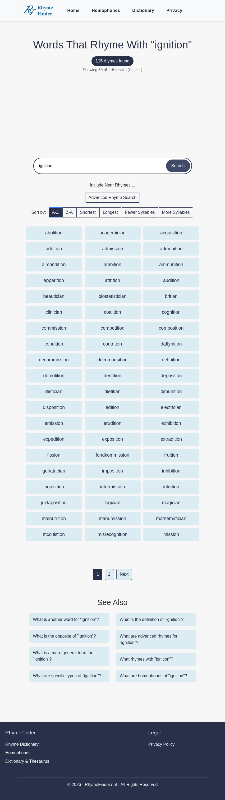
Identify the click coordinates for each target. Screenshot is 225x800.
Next (124, 574)
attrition (112, 280)
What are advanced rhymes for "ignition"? (149, 639)
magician (171, 502)
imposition (112, 471)
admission (112, 248)
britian (171, 296)
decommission (53, 359)
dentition (112, 375)
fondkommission (112, 455)
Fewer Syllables (140, 212)
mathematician (171, 518)
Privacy (174, 10)
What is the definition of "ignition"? (152, 619)
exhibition (171, 423)
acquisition (171, 232)
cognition (171, 312)
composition (171, 328)
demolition (53, 375)
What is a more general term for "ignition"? (63, 656)
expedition (53, 439)
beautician (53, 296)
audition (171, 280)
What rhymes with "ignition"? (146, 659)
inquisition (53, 486)
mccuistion (54, 534)
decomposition (112, 359)
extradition (171, 439)
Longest (110, 212)
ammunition (171, 264)
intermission (112, 486)
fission (54, 455)
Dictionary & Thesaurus (27, 761)
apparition (54, 280)
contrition (112, 344)
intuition (171, 486)
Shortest (88, 212)
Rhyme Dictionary (22, 744)
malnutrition (54, 518)
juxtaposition (54, 502)
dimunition (171, 391)
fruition (171, 455)
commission (54, 328)
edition (113, 407)
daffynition (171, 344)
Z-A (69, 212)
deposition (171, 375)
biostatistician (113, 296)
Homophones (106, 10)
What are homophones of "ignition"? (153, 676)
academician (112, 232)
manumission (112, 518)
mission (171, 534)
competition (113, 328)
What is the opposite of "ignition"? (64, 636)
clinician (53, 312)
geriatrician (53, 471)
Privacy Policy (161, 744)
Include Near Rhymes (110, 185)
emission (54, 423)
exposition (112, 439)
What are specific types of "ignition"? (67, 676)
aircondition (54, 264)
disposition (54, 407)
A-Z (55, 212)
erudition (113, 423)
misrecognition (112, 534)
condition (53, 344)
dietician (53, 391)
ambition (112, 264)
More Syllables (176, 212)
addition (54, 248)
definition (171, 359)
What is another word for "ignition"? (66, 619)
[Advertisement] (113, 113)
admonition (171, 248)
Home (73, 10)
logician (113, 502)
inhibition (171, 471)
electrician (171, 407)
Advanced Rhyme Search (112, 197)
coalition (112, 312)
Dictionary (143, 10)
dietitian (112, 391)
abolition (54, 232)
